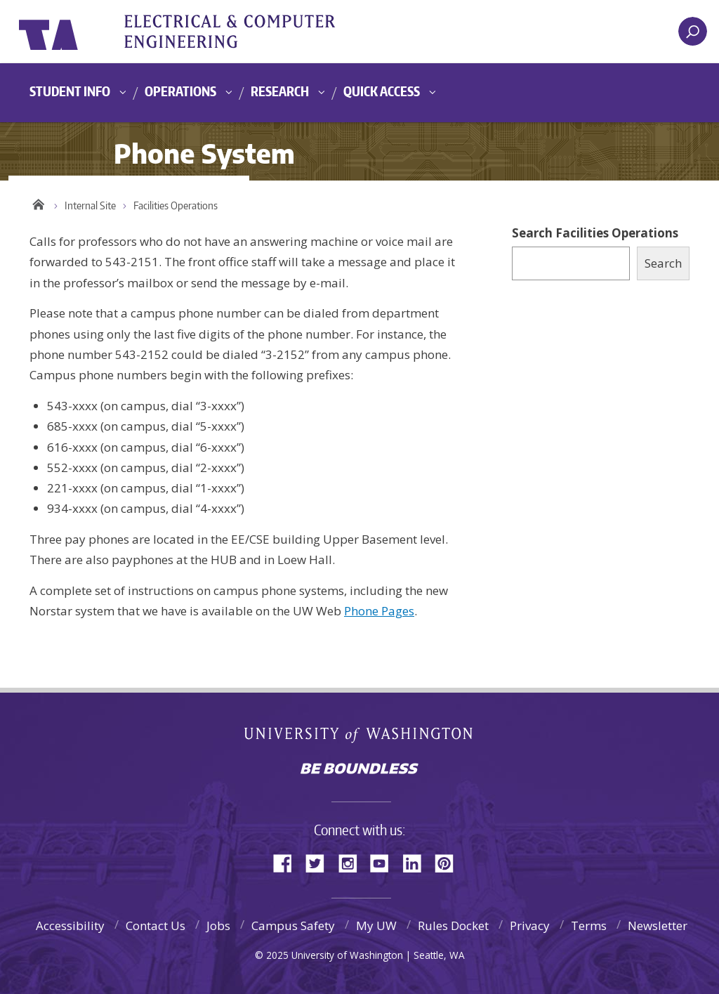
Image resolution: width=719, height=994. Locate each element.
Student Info (69, 91)
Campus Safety (293, 925)
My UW (376, 925)
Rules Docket (453, 925)
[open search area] (692, 31)
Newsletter (657, 925)
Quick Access (381, 91)
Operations (180, 91)
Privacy (530, 925)
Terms (589, 925)
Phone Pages (379, 611)
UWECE (243, 31)
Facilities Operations (175, 205)
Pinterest (449, 862)
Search (663, 263)
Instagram (352, 862)
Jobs (218, 925)
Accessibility (70, 925)
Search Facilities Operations (595, 233)
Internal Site (90, 205)
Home (38, 202)
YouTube (385, 862)
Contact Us (155, 925)
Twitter (320, 862)
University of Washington (76, 31)
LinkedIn (417, 862)
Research (280, 91)
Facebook (288, 862)
